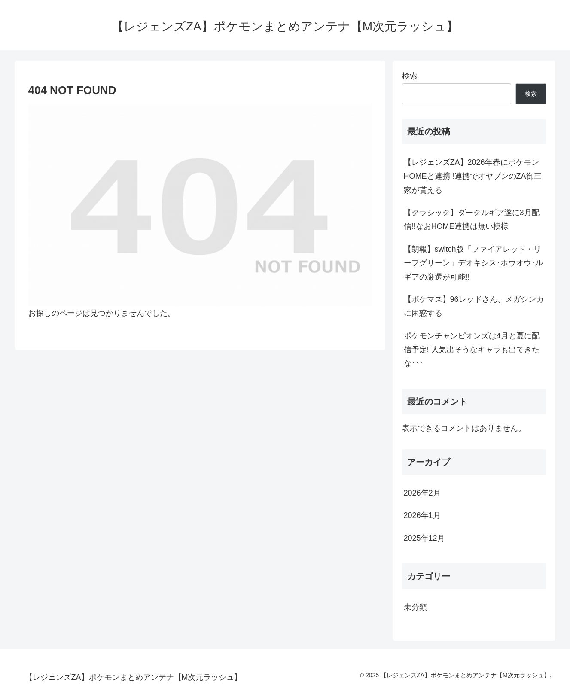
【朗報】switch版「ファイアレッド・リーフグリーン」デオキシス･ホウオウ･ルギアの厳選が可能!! (473, 263)
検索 (410, 76)
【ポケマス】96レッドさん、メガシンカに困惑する (474, 306)
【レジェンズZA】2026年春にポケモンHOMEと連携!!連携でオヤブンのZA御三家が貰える (473, 176)
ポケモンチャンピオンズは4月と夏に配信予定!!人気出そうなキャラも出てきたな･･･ (472, 350)
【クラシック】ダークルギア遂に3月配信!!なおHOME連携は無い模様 (472, 219)
